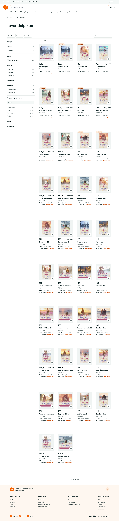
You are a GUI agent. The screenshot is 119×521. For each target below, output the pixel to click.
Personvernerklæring (44, 504)
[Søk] (11, 7)
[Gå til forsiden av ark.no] (5, 7)
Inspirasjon (79, 12)
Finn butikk (23, 1)
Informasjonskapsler (43, 506)
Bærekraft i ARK (102, 506)
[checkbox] (8, 50)
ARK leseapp (71, 502)
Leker (37, 12)
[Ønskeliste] (111, 7)
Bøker (11, 12)
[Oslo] (32, 110)
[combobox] (61, 7)
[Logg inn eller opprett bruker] (112, 2)
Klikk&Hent (41, 499)
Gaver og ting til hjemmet (67, 12)
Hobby (42, 12)
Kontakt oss (13, 504)
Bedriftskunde (33, 1)
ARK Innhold (101, 499)
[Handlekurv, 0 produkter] (115, 7)
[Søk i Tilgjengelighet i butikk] (20, 102)
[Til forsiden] (12, 489)
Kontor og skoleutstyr (52, 12)
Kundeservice (7, 1)
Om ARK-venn (72, 499)
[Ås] (32, 116)
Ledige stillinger (102, 502)
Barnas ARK (18, 12)
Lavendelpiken (21, 17)
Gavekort (16, 1)
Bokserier (12, 17)
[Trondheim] (32, 113)
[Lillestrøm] (32, 107)
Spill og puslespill (28, 12)
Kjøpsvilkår (41, 502)
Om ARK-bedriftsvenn (74, 504)
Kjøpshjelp (12, 502)
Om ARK (100, 504)
